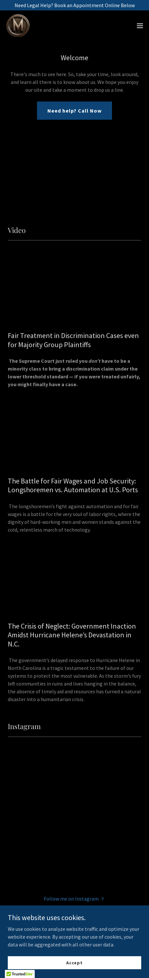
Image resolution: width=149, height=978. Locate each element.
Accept (74, 962)
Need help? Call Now (74, 110)
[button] (139, 26)
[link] (18, 26)
